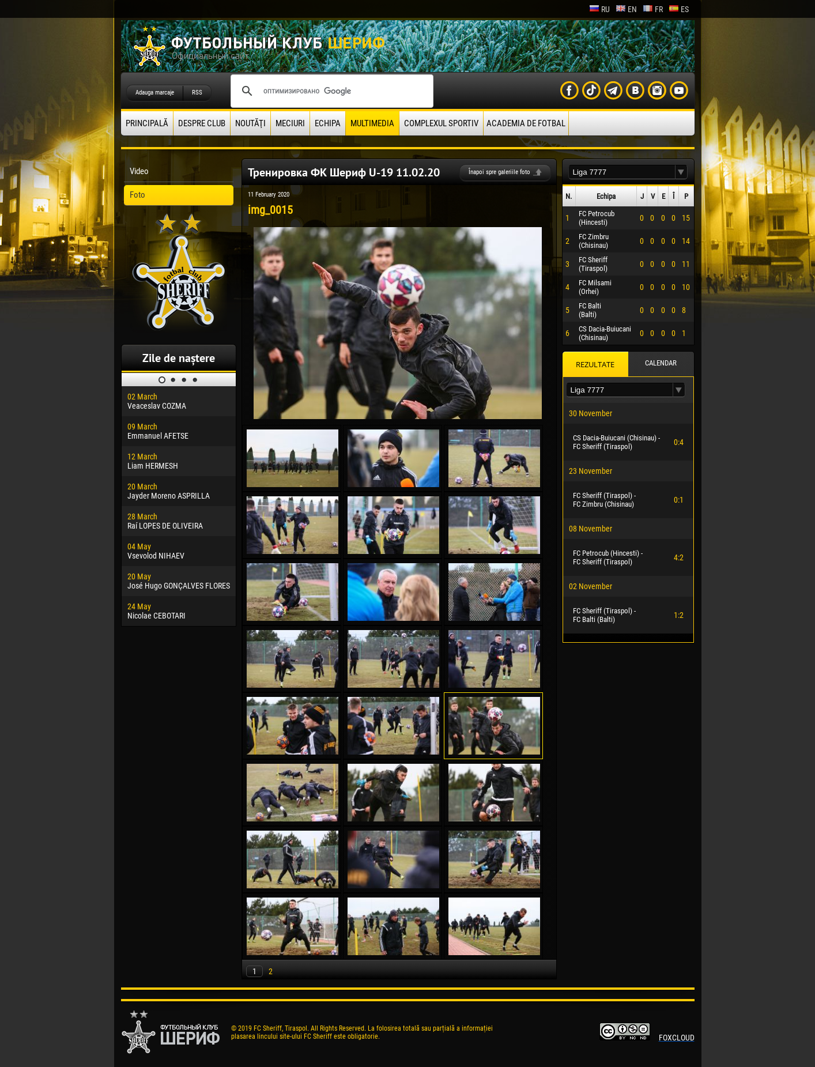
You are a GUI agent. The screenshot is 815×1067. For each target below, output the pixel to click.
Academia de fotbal (525, 123)
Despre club (201, 123)
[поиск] (330, 91)
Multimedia (372, 123)
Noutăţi (250, 123)
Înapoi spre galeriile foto (499, 172)
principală (147, 123)
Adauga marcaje (154, 92)
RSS (197, 92)
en (626, 9)
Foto (137, 195)
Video (139, 171)
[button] (681, 172)
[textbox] (622, 172)
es (679, 9)
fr (653, 9)
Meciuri (290, 123)
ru (599, 9)
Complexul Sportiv (441, 123)
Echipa (328, 123)
